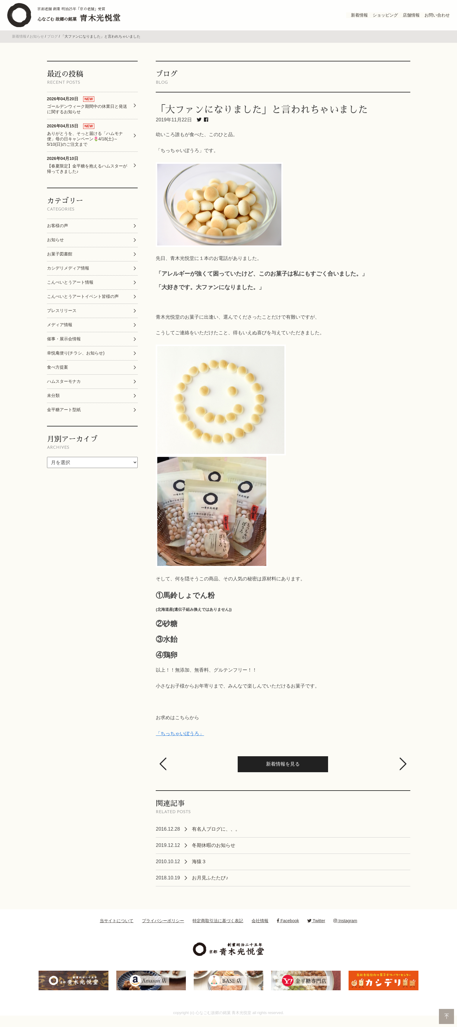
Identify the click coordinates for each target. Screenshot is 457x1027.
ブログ (52, 44)
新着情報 (19, 44)
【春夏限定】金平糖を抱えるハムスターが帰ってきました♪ (87, 172)
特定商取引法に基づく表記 (218, 928)
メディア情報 (59, 332)
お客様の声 (57, 233)
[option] (283, 212)
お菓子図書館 (59, 261)
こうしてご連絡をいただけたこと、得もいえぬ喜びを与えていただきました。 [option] (240, 340)
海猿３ (199, 869)
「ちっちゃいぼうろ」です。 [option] (187, 158)
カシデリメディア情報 (68, 275)
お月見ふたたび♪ (210, 885)
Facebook (288, 928)
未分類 (53, 403)
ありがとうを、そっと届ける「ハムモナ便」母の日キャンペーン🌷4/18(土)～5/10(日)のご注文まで (85, 142)
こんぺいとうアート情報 (70, 289)
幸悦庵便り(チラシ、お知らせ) (76, 360)
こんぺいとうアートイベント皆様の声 (83, 303)
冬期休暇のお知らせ (213, 852)
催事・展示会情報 (64, 346)
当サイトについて (116, 928)
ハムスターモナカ (64, 388)
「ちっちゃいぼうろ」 (180, 741)
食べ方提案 (57, 374)
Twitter (316, 928)
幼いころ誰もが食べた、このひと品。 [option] (197, 142)
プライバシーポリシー (163, 928)
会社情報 (260, 928)
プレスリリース (62, 318)
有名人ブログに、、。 (216, 836)
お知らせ (37, 44)
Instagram (345, 928)
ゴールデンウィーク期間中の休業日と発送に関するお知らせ (87, 112)
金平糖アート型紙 (64, 417)
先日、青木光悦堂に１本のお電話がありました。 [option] (209, 265)
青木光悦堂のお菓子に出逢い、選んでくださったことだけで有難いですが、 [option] (238, 324)
